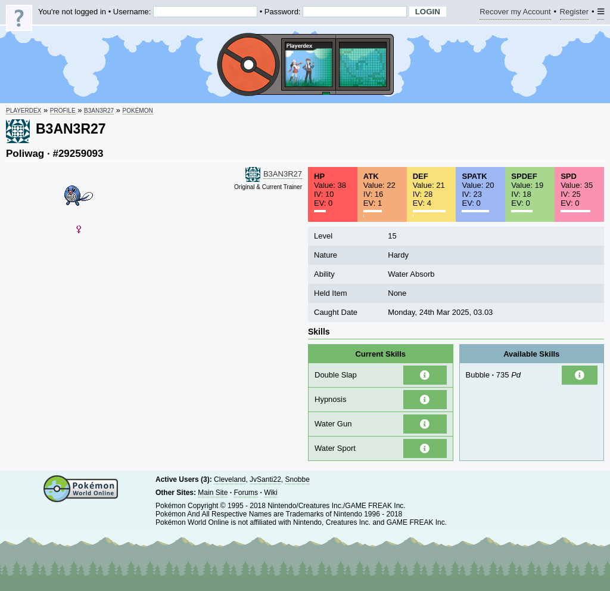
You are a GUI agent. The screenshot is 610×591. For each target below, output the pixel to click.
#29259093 (77, 153)
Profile (63, 110)
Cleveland (229, 479)
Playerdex (23, 110)
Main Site (213, 492)
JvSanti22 (265, 479)
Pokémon (138, 110)
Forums (246, 492)
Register (574, 13)
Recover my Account (515, 13)
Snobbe (297, 479)
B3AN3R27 (99, 110)
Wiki (271, 492)
